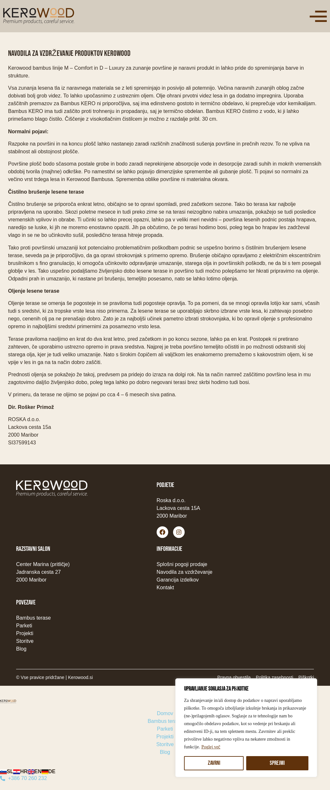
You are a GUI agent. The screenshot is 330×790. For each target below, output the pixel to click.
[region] (246, 727)
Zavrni (214, 763)
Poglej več (210, 746)
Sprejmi (277, 763)
